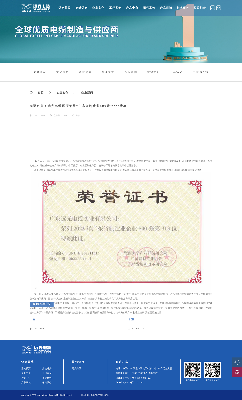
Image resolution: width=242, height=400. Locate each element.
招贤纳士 (200, 7)
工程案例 (115, 7)
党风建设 (39, 72)
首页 (41, 93)
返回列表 (41, 312)
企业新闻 (130, 72)
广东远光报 (201, 72)
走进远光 (82, 7)
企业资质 (85, 72)
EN (212, 7)
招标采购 (149, 7)
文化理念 (62, 72)
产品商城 (166, 7)
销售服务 (183, 7)
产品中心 (132, 7)
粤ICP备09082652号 (100, 395)
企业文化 (98, 7)
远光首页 (65, 7)
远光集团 (76, 368)
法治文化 (153, 72)
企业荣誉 (108, 72)
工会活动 (176, 72)
